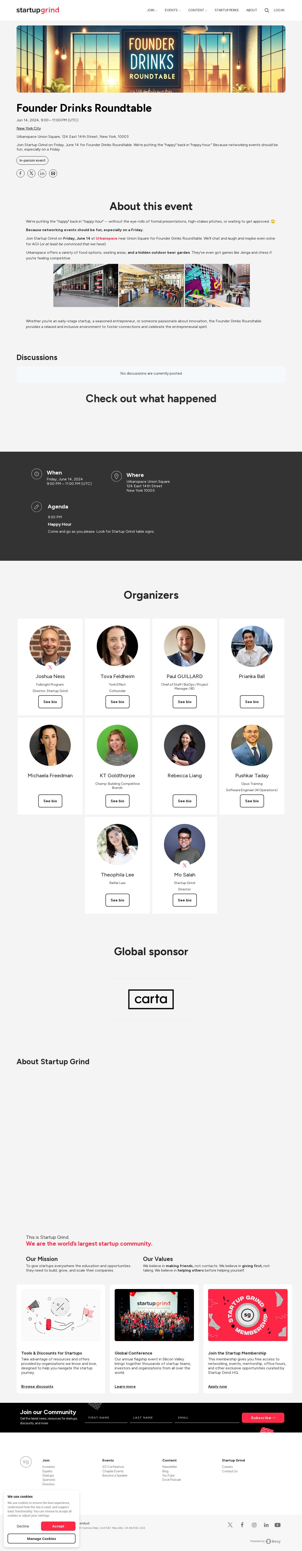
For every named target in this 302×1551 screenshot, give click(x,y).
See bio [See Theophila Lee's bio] (117, 900)
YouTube (168, 1475)
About (251, 10)
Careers (227, 1467)
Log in (279, 10)
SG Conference (113, 1467)
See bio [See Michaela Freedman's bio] (50, 801)
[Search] (267, 10)
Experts (47, 1471)
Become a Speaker (114, 1475)
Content (196, 10)
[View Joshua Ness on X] (50, 667)
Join (150, 10)
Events (171, 10)
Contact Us (229, 1471)
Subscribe (261, 1418)
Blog (165, 1471)
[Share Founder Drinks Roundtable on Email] (53, 173)
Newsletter (169, 1467)
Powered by (265, 1541)
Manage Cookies (41, 1538)
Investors (48, 1467)
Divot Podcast (171, 1479)
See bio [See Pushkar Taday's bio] (252, 801)
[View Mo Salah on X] (184, 865)
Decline (23, 1526)
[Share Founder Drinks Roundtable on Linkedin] (42, 173)
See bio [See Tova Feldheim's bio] (117, 702)
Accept (58, 1526)
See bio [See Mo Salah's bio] (185, 900)
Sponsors (48, 1479)
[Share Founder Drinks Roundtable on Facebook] (20, 173)
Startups (48, 1475)
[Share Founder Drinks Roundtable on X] (31, 173)
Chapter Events (112, 1471)
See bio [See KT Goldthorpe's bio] (117, 801)
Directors (48, 1484)
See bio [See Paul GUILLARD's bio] (185, 702)
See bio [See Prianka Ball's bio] (252, 702)
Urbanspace (106, 238)
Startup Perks (227, 10)
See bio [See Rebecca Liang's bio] (185, 801)
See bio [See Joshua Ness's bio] (50, 702)
